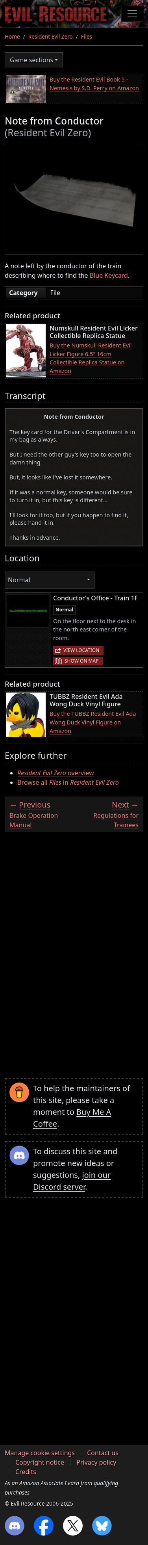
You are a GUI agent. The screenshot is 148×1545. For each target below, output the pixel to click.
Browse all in (68, 782)
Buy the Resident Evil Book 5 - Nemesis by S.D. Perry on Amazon (94, 84)
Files (86, 36)
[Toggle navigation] (132, 14)
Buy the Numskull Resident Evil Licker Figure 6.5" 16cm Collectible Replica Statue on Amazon (90, 358)
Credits (25, 1471)
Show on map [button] (81, 660)
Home (12, 36)
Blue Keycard (109, 275)
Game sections (31, 60)
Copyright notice (39, 1462)
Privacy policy (96, 1462)
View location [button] (81, 650)
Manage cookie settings (40, 1452)
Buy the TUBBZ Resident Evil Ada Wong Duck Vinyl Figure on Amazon (93, 722)
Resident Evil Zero (50, 36)
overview (55, 773)
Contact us (102, 1452)
